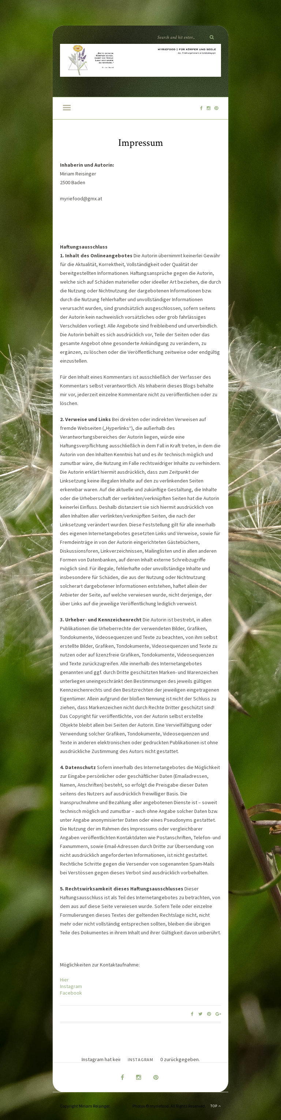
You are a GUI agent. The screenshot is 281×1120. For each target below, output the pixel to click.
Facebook (71, 993)
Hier (64, 979)
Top (215, 1106)
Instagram (71, 986)
